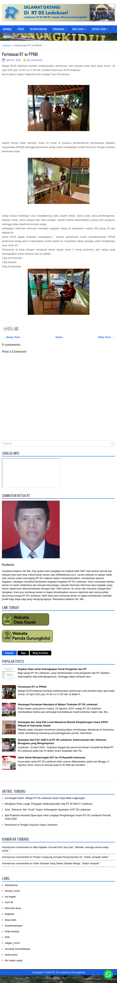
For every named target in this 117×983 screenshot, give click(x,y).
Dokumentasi (27, 37)
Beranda (7, 29)
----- (49, 977)
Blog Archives (40, 653)
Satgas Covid (101, 28)
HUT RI (9, 902)
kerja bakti (10, 919)
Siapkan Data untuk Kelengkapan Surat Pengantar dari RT (52, 669)
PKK (7, 937)
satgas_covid (12, 942)
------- (77, 977)
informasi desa (13, 908)
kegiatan (9, 913)
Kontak (43, 37)
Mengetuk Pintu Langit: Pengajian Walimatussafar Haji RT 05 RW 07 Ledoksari (49, 803)
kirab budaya (12, 931)
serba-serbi (11, 954)
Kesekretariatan (38, 29)
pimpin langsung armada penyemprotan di (57, 857)
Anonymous (8, 847)
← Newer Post (11, 337)
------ (61, 977)
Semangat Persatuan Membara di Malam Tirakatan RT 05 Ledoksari (58, 704)
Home (6, 45)
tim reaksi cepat (13, 960)
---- (39, 977)
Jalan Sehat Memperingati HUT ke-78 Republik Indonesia (51, 757)
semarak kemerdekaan (17, 948)
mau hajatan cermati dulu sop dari (53, 847)
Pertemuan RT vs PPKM (20, 54)
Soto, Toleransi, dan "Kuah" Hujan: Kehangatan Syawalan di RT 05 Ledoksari (48, 809)
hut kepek (10, 896)
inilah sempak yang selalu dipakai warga (56, 863)
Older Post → (106, 337)
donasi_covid (12, 890)
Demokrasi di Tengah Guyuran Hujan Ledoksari (31, 824)
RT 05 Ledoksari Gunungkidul (68, 972)
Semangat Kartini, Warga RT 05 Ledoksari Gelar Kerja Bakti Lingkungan (45, 798)
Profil (21, 29)
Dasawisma (8, 37)
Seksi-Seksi (80, 28)
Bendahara (61, 28)
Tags (23, 653)
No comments (34, 60)
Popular (9, 653)
